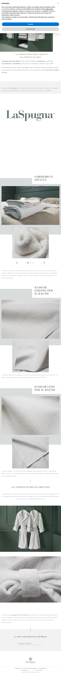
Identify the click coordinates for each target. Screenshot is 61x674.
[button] (58, 3)
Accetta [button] (30, 24)
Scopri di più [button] (30, 29)
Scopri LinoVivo (25, 643)
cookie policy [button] (49, 9)
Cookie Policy (25, 670)
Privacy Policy (39, 670)
